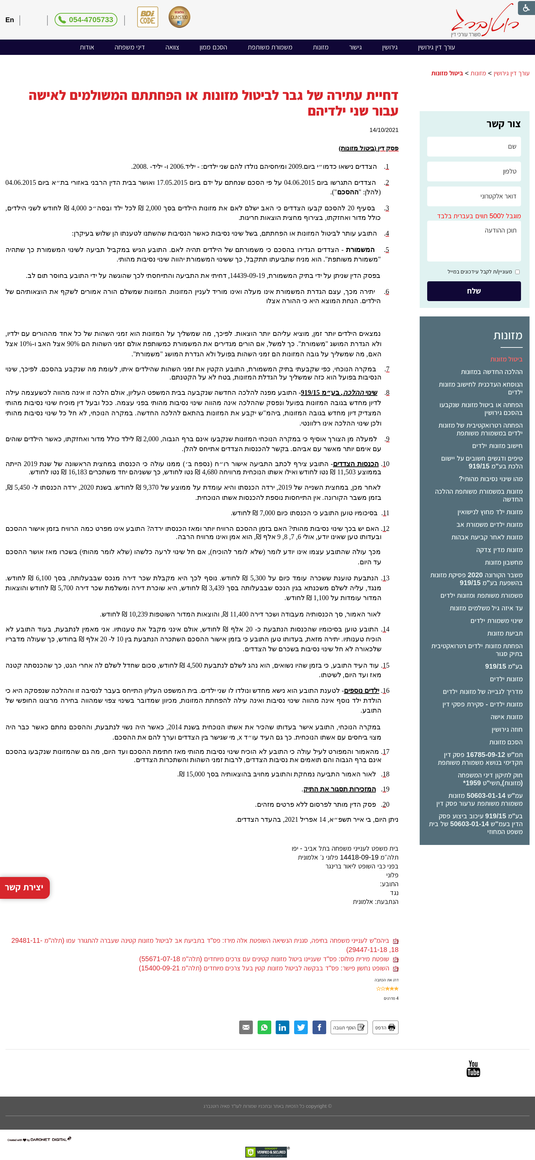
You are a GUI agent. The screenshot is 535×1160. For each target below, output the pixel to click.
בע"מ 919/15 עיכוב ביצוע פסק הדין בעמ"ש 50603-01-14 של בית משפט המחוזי (476, 823)
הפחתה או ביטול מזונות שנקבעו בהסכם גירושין (481, 408)
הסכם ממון (213, 47)
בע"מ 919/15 (504, 666)
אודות (87, 47)
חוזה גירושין (507, 729)
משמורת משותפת (270, 47)
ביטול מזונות (506, 359)
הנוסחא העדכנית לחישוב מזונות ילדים (481, 388)
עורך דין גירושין (436, 47)
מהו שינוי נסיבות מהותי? (491, 478)
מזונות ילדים (506, 679)
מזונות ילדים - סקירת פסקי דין (483, 704)
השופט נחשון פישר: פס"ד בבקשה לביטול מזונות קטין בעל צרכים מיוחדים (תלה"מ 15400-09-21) (269, 968)
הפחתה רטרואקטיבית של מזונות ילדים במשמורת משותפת (480, 429)
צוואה (172, 47)
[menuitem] (436, 47)
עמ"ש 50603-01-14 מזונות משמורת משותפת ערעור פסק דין (479, 799)
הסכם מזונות (506, 742)
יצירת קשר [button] (24, 895)
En (9, 20)
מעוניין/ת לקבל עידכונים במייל (480, 271)
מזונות (321, 47)
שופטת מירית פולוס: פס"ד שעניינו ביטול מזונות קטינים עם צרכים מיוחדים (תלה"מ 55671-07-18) (269, 959)
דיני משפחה (130, 47)
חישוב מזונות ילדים (497, 445)
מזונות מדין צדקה (499, 549)
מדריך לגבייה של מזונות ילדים (483, 691)
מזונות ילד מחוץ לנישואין (490, 512)
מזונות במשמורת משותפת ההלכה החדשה (479, 495)
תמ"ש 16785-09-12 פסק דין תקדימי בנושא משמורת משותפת (480, 758)
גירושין (389, 47)
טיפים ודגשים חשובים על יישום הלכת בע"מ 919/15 (482, 462)
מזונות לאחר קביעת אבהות (487, 537)
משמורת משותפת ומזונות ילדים (481, 595)
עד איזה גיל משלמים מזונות (486, 608)
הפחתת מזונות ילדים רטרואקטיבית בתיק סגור (477, 649)
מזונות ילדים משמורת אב (490, 524)
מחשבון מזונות (504, 562)
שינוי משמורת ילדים (497, 620)
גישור (355, 47)
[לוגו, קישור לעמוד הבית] (485, 20)
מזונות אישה (507, 716)
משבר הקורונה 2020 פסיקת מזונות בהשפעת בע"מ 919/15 (476, 578)
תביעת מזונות (505, 633)
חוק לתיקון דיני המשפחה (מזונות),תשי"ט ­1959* (490, 779)
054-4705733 (91, 19)
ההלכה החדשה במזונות (492, 371)
